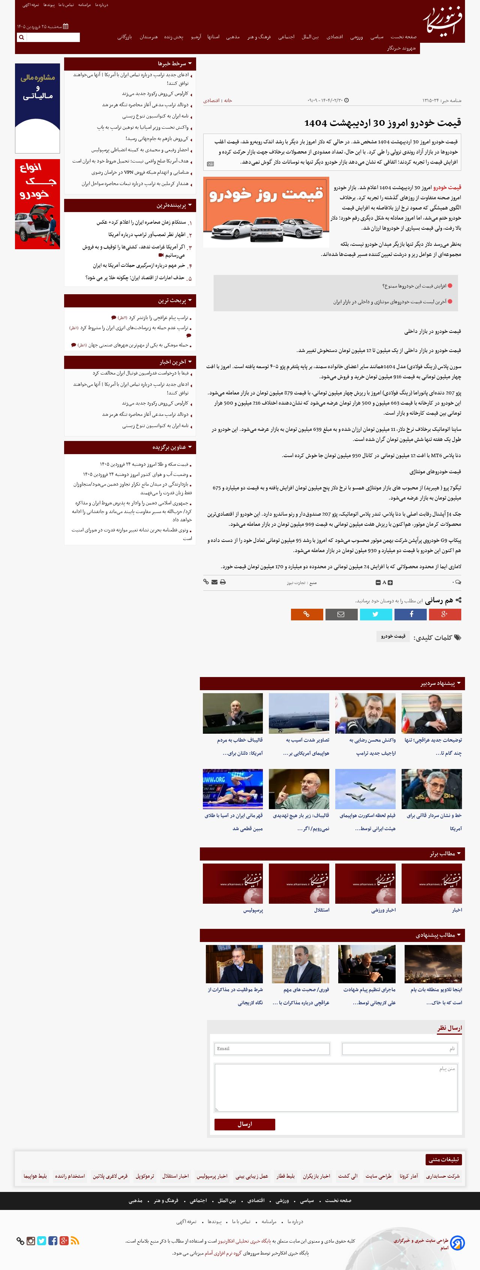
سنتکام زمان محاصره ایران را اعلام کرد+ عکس (141, 222)
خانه (228, 100)
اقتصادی (335, 37)
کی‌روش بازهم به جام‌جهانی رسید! (157, 138)
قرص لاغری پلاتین (110, 1176)
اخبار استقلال (175, 1176)
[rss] (75, 1241)
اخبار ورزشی (383, 910)
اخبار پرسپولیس (212, 1176)
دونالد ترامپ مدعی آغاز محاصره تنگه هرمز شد (145, 105)
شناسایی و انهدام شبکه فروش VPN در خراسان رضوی (140, 172)
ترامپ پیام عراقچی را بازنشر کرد (158, 317)
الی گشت (347, 1176)
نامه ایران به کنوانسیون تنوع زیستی (155, 116)
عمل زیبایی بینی (252, 1176)
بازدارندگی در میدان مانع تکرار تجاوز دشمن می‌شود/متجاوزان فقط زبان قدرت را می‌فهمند (133, 488)
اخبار (457, 910)
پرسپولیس (253, 910)
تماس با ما (66, 5)
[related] (210, 164)
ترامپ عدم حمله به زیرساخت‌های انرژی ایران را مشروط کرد (133, 328)
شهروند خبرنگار (402, 48)
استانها (213, 37)
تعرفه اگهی (31, 5)
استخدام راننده (70, 1176)
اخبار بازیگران (316, 1176)
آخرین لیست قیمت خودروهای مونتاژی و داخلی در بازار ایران (389, 302)
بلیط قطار (285, 1176)
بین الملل (311, 37)
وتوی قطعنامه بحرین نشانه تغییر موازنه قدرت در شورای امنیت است (132, 534)
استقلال (321, 910)
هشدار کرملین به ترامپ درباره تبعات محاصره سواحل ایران (135, 183)
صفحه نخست (404, 37)
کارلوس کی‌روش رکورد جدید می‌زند (155, 93)
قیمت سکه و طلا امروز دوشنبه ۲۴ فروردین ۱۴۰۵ (144, 464)
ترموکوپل (145, 1176)
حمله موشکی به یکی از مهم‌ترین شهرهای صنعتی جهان (137, 345)
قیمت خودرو (447, 188)
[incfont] (390, 582)
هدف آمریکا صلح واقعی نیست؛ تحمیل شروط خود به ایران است (130, 161)
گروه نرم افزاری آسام (223, 1253)
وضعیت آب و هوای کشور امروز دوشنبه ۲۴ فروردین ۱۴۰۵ (135, 474)
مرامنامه (85, 5)
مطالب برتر (442, 854)
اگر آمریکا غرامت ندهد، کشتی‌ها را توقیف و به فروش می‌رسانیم (133, 251)
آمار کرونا (409, 1176)
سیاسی (377, 37)
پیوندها (49, 5)
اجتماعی (287, 37)
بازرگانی (125, 37)
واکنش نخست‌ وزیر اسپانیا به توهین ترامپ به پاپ (143, 127)
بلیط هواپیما (35, 1176)
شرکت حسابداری (443, 1176)
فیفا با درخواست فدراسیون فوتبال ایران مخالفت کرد (141, 373)
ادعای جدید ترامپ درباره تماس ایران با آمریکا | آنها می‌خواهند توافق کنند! (131, 79)
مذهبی (233, 37)
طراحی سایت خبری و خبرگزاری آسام (421, 1244)
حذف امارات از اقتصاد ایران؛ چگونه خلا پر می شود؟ (135, 278)
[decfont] (378, 582)
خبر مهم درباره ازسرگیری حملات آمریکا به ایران (139, 265)
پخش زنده (174, 37)
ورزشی (357, 37)
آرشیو (196, 37)
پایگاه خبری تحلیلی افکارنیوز (244, 1241)
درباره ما (102, 5)
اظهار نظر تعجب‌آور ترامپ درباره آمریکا (146, 234)
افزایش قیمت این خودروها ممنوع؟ (414, 286)
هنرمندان (149, 37)
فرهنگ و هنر (259, 37)
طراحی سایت (379, 1176)
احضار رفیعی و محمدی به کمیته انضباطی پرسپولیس (140, 150)
